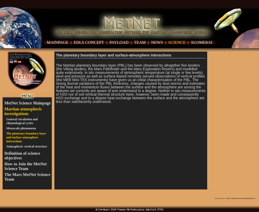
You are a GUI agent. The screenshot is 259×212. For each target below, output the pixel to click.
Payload (119, 42)
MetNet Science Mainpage (27, 103)
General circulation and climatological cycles (22, 121)
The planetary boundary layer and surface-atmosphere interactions (26, 137)
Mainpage (57, 42)
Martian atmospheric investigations (23, 111)
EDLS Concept (89, 42)
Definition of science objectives (22, 155)
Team (140, 42)
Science (177, 42)
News (157, 42)
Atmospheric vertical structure (26, 146)
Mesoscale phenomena (21, 128)
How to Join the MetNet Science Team (25, 166)
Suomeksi (201, 42)
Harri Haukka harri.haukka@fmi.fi (240, 198)
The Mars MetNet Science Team (27, 176)
